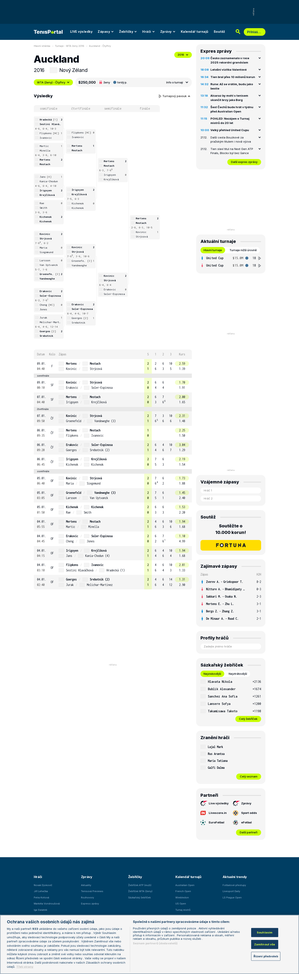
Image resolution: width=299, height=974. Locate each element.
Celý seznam (248, 776)
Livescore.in (213, 813)
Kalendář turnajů (194, 31)
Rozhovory (87, 897)
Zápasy (106, 31)
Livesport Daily (231, 891)
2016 (183, 54)
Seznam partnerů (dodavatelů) (155, 943)
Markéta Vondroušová (47, 903)
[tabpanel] (230, 261)
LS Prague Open (232, 897)
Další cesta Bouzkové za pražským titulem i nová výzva (230, 139)
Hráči (148, 31)
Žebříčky (128, 31)
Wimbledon (182, 897)
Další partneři (248, 832)
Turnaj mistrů (183, 909)
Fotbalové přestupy (234, 885)
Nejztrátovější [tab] (238, 673)
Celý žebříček (248, 718)
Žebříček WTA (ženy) (140, 891)
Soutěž (219, 31)
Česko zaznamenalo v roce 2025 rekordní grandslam (229, 60)
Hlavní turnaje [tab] (213, 250)
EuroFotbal (212, 822)
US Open (180, 903)
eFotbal (242, 822)
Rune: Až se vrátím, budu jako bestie (231, 86)
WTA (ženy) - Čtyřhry (53, 82)
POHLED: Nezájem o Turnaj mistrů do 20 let (229, 121)
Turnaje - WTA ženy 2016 (69, 45)
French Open (183, 891)
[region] (149, 944)
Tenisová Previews (92, 891)
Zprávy (168, 31)
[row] (113, 366)
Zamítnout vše (264, 944)
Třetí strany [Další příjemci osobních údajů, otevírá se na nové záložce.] (24, 966)
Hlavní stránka (42, 45)
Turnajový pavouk (174, 96)
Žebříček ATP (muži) (139, 885)
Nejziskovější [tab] (212, 673)
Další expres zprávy (244, 162)
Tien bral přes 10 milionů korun (232, 77)
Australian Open (184, 885)
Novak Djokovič (43, 885)
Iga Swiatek (40, 909)
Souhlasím (264, 932)
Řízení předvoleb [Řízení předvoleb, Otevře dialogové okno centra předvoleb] (266, 956)
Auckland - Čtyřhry (100, 45)
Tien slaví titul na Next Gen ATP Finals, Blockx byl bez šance (231, 151)
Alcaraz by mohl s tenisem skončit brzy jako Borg (229, 98)
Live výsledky (214, 803)
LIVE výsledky (81, 31)
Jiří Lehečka (41, 891)
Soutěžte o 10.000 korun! (230, 529)
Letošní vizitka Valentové (228, 69)
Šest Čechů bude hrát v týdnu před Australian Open (231, 109)
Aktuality (86, 885)
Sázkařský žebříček (139, 897)
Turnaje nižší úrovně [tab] (243, 250)
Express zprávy (90, 903)
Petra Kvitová (41, 897)
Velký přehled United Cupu (229, 130)
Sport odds (245, 813)
